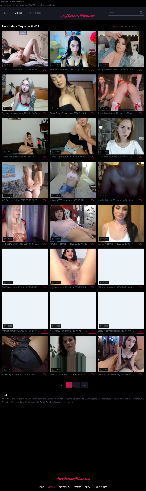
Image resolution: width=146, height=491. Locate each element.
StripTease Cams (47, 5)
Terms (77, 487)
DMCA (88, 487)
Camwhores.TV (7, 5)
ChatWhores (33, 5)
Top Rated (139, 26)
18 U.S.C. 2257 (101, 487)
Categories (36, 13)
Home (5, 13)
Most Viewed (127, 26)
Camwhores (21, 5)
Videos (18, 13)
